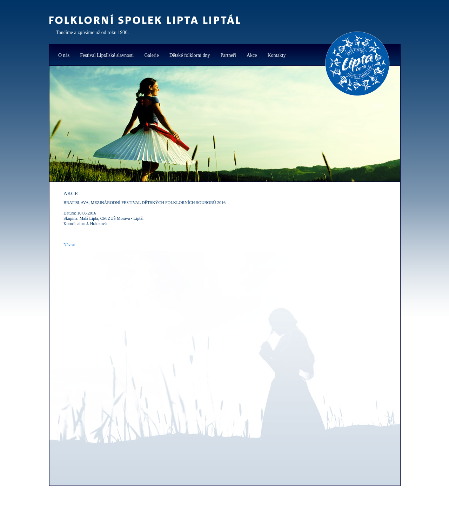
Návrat (69, 244)
